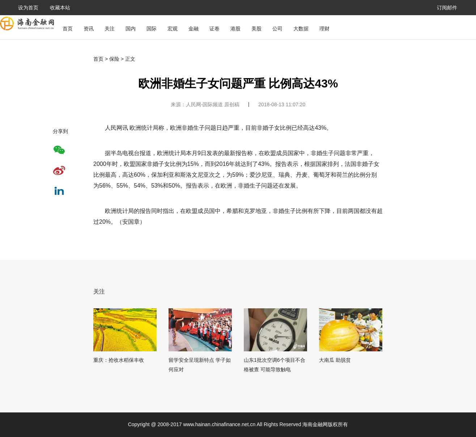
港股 (235, 28)
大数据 (301, 28)
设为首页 (28, 7)
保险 (114, 59)
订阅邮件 (447, 7)
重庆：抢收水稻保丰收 (118, 360)
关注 (110, 28)
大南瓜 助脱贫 (335, 360)
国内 (131, 28)
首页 (68, 28)
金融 (193, 28)
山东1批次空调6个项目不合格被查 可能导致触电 (274, 364)
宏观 (172, 28)
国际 (151, 28)
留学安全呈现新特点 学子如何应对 (200, 364)
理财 (324, 28)
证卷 (214, 28)
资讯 (89, 28)
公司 (277, 28)
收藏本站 (60, 7)
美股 (256, 28)
